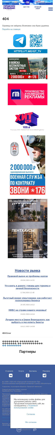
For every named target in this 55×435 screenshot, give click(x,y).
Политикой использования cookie (26, 406)
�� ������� (11, 345)
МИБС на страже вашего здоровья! (27, 310)
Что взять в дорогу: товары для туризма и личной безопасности (27, 287)
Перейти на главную (11, 29)
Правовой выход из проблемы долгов (27, 276)
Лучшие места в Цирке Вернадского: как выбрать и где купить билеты (28, 321)
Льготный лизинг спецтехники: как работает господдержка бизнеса (27, 299)
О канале (9, 371)
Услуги (21, 371)
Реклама (46, 371)
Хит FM (26, 7)
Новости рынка (27, 270)
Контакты (33, 371)
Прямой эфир (37, 8)
